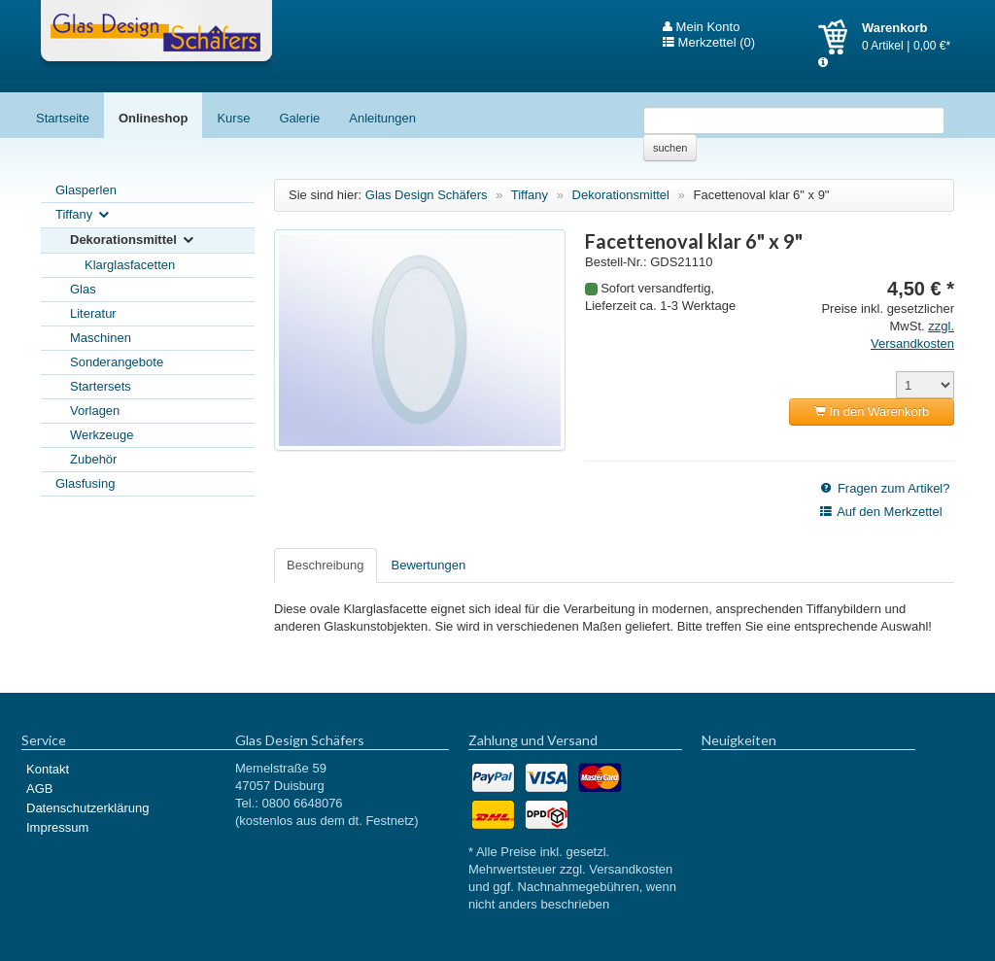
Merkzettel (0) (709, 43)
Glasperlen (86, 190)
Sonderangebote (116, 362)
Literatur (93, 313)
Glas (83, 289)
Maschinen (100, 337)
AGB (39, 788)
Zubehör (93, 459)
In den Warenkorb (871, 411)
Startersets (100, 386)
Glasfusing (85, 483)
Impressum (57, 827)
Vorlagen (95, 410)
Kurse (233, 118)
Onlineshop (154, 118)
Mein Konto (701, 27)
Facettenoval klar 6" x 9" (761, 195)
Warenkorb (840, 36)
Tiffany (83, 215)
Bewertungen (429, 565)
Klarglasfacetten (130, 264)
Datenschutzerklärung (87, 808)
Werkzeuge (102, 435)
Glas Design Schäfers (156, 34)
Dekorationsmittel (133, 240)
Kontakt (47, 769)
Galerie (299, 118)
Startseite (62, 118)
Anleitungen (382, 118)
